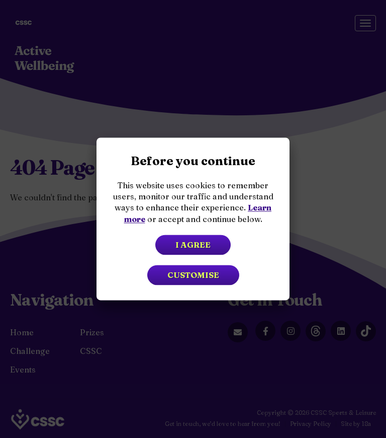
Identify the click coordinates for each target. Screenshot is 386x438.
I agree (193, 245)
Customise (193, 275)
